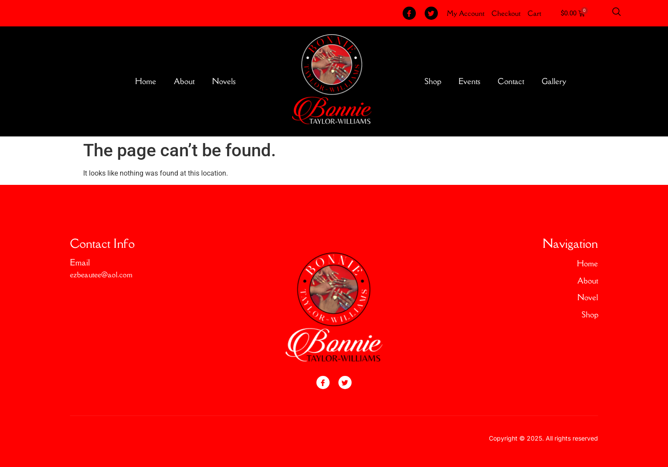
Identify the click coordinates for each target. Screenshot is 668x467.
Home (145, 81)
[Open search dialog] (616, 13)
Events (469, 81)
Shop (433, 81)
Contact (511, 81)
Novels (223, 81)
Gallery (554, 81)
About (184, 81)
